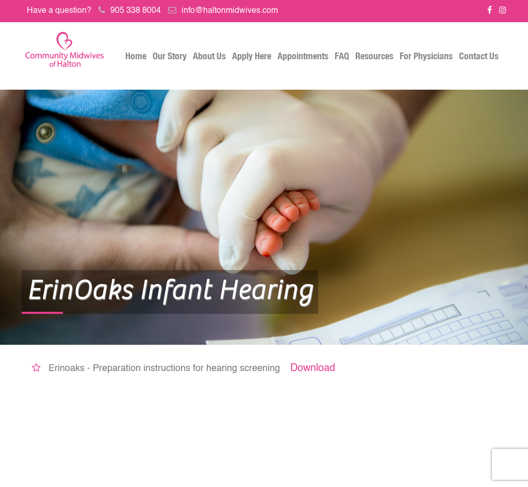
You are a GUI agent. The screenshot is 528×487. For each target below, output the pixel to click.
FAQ (342, 56)
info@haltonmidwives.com (230, 11)
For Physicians (426, 56)
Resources (374, 56)
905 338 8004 (135, 11)
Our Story (170, 56)
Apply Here (251, 56)
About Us (209, 56)
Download (312, 368)
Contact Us (479, 56)
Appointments (302, 56)
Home (135, 56)
